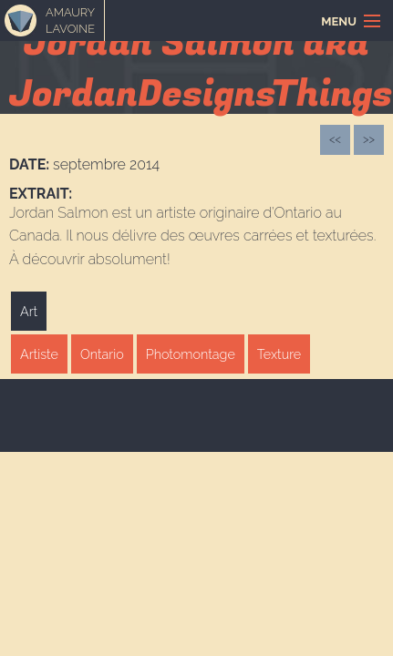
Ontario (102, 354)
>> (369, 139)
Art (28, 311)
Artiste (39, 354)
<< (335, 139)
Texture (279, 354)
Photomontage (190, 354)
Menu (339, 21)
